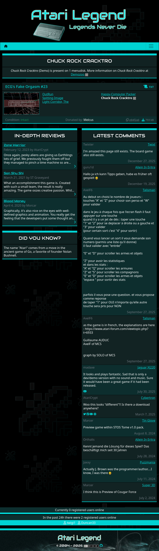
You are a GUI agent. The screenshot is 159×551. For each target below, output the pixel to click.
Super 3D (148, 485)
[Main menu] (151, 46)
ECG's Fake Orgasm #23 (26, 86)
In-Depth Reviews (40, 136)
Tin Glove (148, 420)
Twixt (151, 144)
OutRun (47, 94)
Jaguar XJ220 (146, 367)
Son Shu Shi (14, 173)
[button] (148, 86)
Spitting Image (52, 98)
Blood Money (14, 201)
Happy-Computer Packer (118, 94)
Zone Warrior (15, 145)
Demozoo (79, 74)
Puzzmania (147, 462)
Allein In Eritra (145, 167)
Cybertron (148, 398)
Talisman (149, 190)
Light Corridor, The (55, 102)
